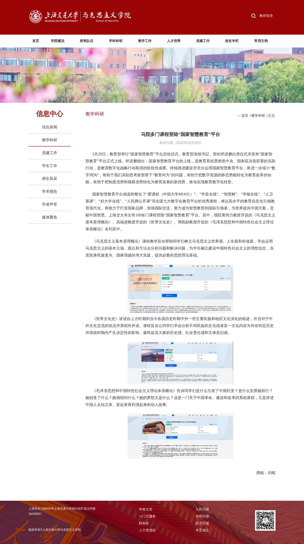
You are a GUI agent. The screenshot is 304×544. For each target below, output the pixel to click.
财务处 (144, 523)
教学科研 (49, 140)
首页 (245, 115)
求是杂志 (202, 530)
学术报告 (49, 191)
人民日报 (202, 509)
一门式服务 (147, 516)
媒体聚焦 (49, 217)
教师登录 (266, 16)
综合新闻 (49, 127)
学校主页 (145, 509)
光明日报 (202, 516)
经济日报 (202, 523)
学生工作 (49, 166)
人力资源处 (147, 530)
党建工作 (49, 153)
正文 (271, 115)
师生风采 (49, 178)
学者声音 (49, 204)
